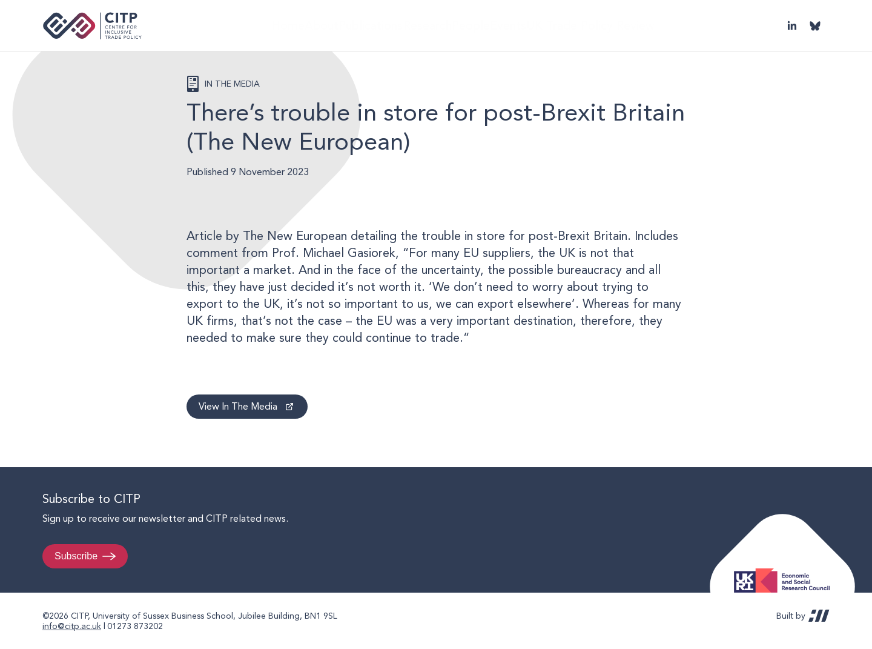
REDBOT (819, 616)
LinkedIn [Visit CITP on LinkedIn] (792, 25)
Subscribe (75, 556)
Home (267, 25)
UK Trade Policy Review (620, 25)
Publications (371, 25)
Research (434, 25)
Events (536, 25)
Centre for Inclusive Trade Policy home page (92, 25)
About (312, 25)
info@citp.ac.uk (71, 626)
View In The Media (238, 406)
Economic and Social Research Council (785, 571)
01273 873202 (135, 626)
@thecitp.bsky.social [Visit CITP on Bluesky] (815, 25)
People (487, 25)
